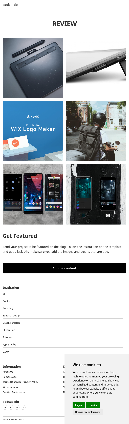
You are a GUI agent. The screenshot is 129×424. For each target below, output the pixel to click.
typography (9, 344)
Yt (17, 407)
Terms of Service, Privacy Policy (20, 381)
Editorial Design (11, 315)
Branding (8, 308)
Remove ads (9, 376)
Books (6, 301)
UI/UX (6, 351)
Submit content (64, 268)
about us (8, 371)
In (11, 407)
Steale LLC (20, 419)
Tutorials (7, 337)
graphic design (11, 322)
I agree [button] (78, 405)
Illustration (9, 330)
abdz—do (10, 4)
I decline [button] (93, 405)
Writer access (10, 387)
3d (4, 293)
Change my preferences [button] (87, 412)
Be (5, 407)
